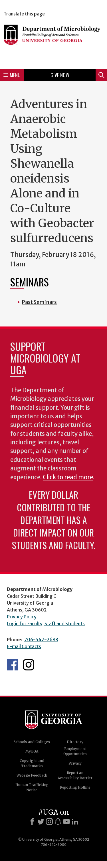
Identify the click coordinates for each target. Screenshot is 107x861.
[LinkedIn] (75, 821)
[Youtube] (66, 821)
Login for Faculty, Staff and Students (46, 623)
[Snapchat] (57, 821)
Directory (75, 742)
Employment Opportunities (75, 751)
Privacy (75, 763)
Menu (12, 75)
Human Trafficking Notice (32, 787)
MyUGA (31, 751)
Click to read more (68, 477)
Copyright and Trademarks (32, 763)
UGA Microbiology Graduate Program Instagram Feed (28, 664)
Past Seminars (39, 302)
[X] (40, 821)
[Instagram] (49, 821)
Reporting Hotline (75, 787)
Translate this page (24, 14)
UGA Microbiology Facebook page (12, 664)
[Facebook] (32, 821)
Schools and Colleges (32, 742)
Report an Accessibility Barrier (75, 775)
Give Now (60, 75)
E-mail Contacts (24, 646)
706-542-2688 (41, 639)
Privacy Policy (22, 616)
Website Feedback (32, 775)
